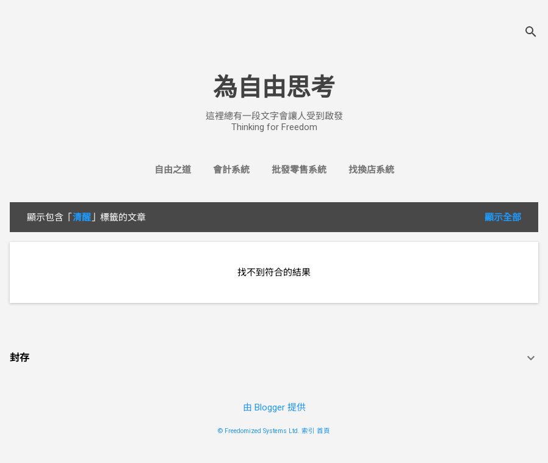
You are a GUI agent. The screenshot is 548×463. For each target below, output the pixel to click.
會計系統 (231, 169)
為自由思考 (274, 87)
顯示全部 (503, 217)
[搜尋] (531, 33)
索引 (308, 431)
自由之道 (172, 169)
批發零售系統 (299, 169)
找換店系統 (371, 169)
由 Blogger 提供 (274, 407)
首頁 (323, 431)
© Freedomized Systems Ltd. (259, 431)
